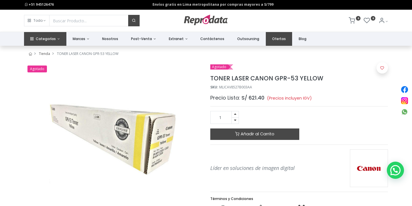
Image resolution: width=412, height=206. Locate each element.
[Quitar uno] (235, 121)
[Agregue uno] (235, 114)
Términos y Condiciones (231, 198)
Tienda (44, 53)
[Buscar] (134, 20)
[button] (36, 20)
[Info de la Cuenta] (383, 21)
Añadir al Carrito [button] (254, 134)
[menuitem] (110, 39)
